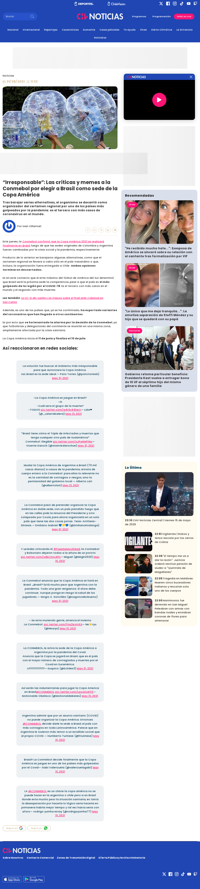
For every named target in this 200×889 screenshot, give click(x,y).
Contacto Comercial (40, 857)
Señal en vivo (184, 16)
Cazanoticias (70, 29)
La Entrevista (184, 29)
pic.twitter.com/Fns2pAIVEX (63, 624)
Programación (162, 16)
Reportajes (50, 29)
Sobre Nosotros (13, 857)
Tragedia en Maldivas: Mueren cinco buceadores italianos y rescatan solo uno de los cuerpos (174, 584)
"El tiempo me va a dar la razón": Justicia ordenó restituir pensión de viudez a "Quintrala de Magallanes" (173, 564)
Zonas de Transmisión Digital (76, 857)
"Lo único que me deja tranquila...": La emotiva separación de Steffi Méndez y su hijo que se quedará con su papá (159, 315)
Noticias (8, 76)
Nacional (12, 29)
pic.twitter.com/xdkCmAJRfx (41, 557)
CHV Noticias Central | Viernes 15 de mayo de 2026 (158, 522)
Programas (139, 16)
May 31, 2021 (60, 378)
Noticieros (100, 37)
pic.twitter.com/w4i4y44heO (61, 410)
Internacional (31, 29)
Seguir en (14, 828)
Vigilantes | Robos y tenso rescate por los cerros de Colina (174, 538)
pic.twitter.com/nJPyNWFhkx (72, 441)
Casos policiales (109, 29)
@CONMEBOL (45, 692)
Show (143, 29)
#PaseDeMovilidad (66, 549)
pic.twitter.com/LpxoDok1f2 (74, 692)
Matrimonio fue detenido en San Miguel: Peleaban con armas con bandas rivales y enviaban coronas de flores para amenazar (173, 610)
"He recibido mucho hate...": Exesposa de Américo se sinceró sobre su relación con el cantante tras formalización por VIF (158, 252)
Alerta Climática (161, 29)
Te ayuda (129, 29)
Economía (89, 29)
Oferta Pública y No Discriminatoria (121, 857)
